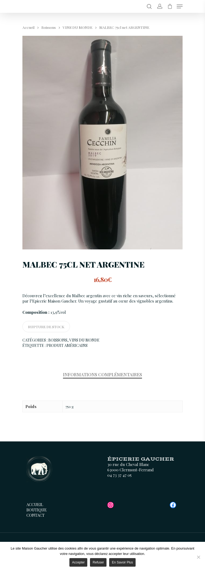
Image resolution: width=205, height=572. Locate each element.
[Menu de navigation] (180, 6)
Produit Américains (67, 345)
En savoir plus (122, 562)
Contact (35, 515)
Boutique (36, 509)
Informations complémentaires (102, 374)
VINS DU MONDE (77, 27)
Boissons (48, 27)
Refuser (98, 562)
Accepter (78, 562)
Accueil (28, 27)
